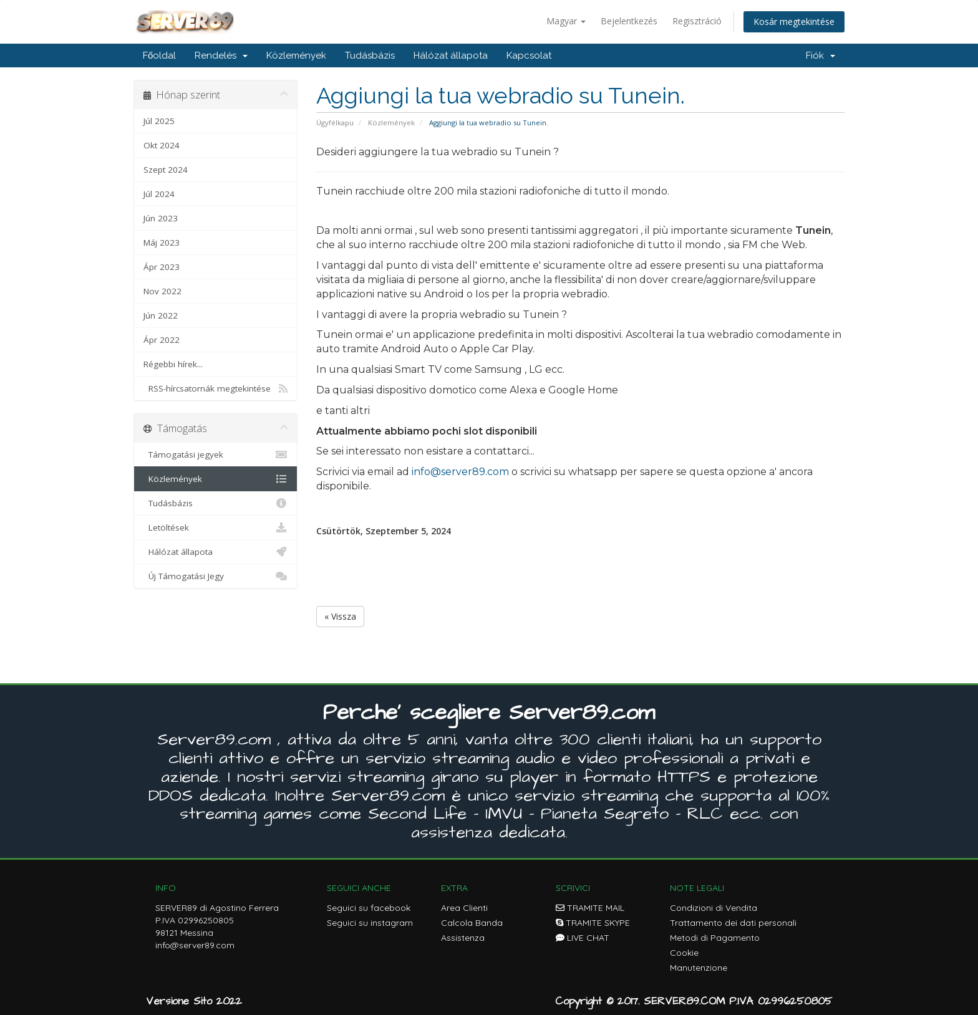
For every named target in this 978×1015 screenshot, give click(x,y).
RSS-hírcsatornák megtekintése (215, 388)
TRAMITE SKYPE (593, 922)
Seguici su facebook (368, 907)
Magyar (566, 21)
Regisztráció (697, 21)
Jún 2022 (160, 315)
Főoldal (159, 55)
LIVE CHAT (582, 937)
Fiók (820, 55)
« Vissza (340, 616)
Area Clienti (464, 907)
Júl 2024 (159, 194)
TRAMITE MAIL (590, 907)
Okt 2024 (161, 145)
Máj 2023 (161, 242)
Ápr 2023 (161, 266)
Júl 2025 (159, 121)
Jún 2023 (160, 218)
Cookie (684, 952)
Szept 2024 (165, 169)
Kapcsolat (528, 55)
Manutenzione (698, 967)
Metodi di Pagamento (715, 937)
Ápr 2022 (161, 339)
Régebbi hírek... (173, 364)
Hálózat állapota (451, 55)
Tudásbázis (370, 55)
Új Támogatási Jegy (215, 576)
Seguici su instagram (370, 922)
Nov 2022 (162, 291)
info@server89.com (460, 472)
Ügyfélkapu (335, 122)
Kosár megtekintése (794, 21)
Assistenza (463, 937)
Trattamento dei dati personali (733, 922)
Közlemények (296, 55)
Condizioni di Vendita (713, 907)
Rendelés (221, 55)
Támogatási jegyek (215, 454)
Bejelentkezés (629, 21)
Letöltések (215, 527)
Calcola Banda (472, 922)
